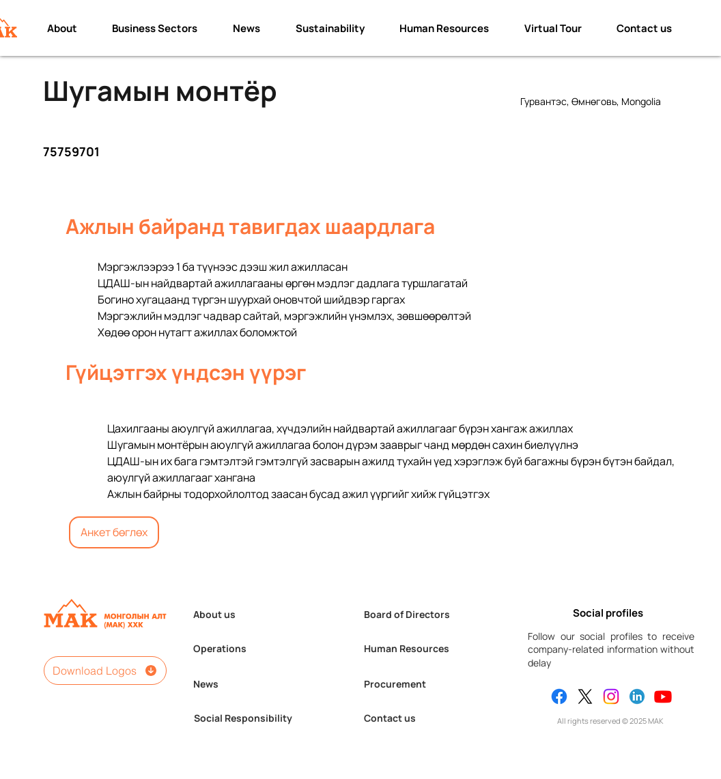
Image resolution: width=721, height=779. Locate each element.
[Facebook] (559, 696)
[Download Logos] (105, 670)
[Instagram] (611, 696)
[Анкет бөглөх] (114, 532)
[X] (585, 696)
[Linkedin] (637, 696)
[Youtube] (663, 696)
